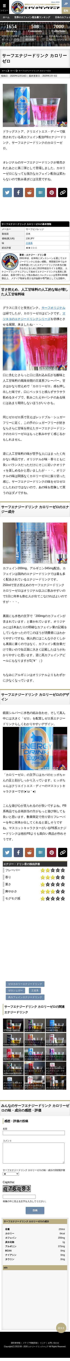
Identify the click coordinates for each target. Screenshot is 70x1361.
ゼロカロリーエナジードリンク (25, 984)
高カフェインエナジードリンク (25, 997)
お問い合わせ (53, 1347)
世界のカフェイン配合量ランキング (32, 17)
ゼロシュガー (15, 990)
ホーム (6, 17)
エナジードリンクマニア (38, 1350)
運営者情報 (15, 1347)
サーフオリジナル (53, 307)
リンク (42, 1347)
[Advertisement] (35, 210)
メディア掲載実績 (30, 1347)
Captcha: (9, 1186)
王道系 (29, 243)
